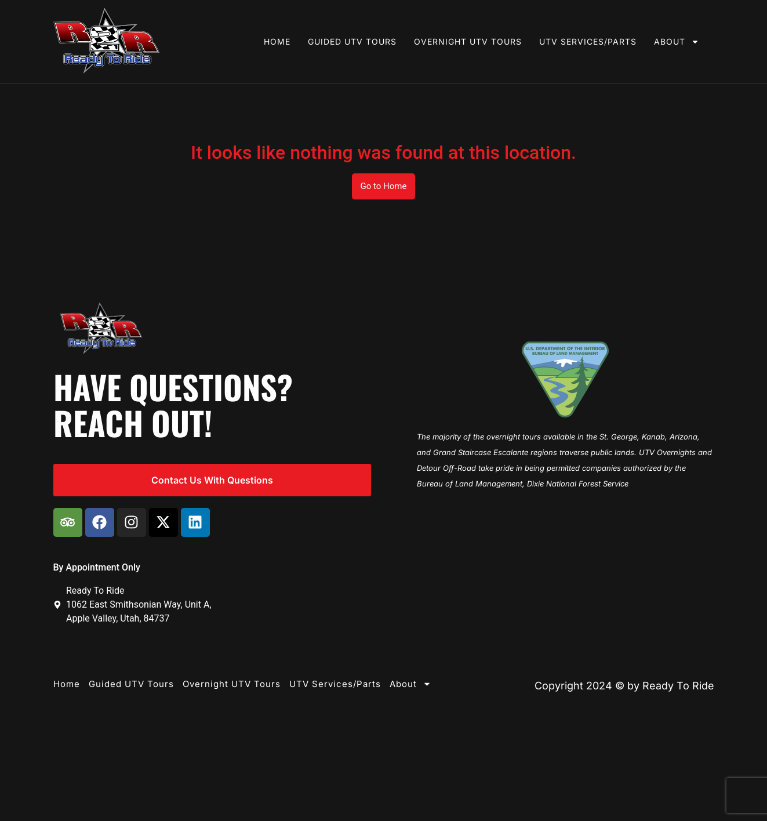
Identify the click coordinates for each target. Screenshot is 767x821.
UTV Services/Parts (588, 41)
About (676, 42)
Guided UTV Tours (352, 41)
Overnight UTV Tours (468, 41)
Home (277, 41)
